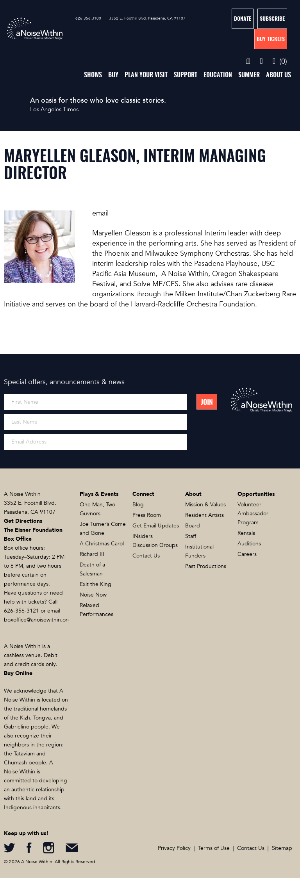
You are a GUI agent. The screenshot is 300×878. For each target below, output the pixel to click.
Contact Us (146, 555)
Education (218, 75)
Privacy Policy (174, 848)
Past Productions (205, 566)
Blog (138, 504)
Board (192, 525)
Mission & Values (205, 504)
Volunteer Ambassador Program (253, 513)
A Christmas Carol (102, 543)
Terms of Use (214, 848)
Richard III (92, 554)
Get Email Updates (155, 525)
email (100, 213)
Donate (242, 18)
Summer (249, 75)
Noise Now (93, 594)
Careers (247, 554)
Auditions (249, 543)
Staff (190, 536)
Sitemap (282, 848)
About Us (278, 75)
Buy (113, 75)
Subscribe (272, 18)
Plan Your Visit (146, 75)
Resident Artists (204, 515)
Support (185, 75)
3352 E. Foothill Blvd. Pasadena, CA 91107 (147, 18)
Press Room (146, 515)
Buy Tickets (271, 39)
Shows (93, 75)
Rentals (246, 533)
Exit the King (95, 584)
